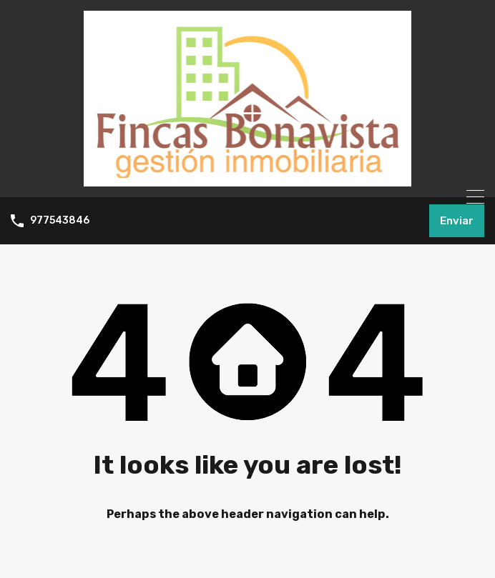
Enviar (457, 220)
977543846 (59, 220)
